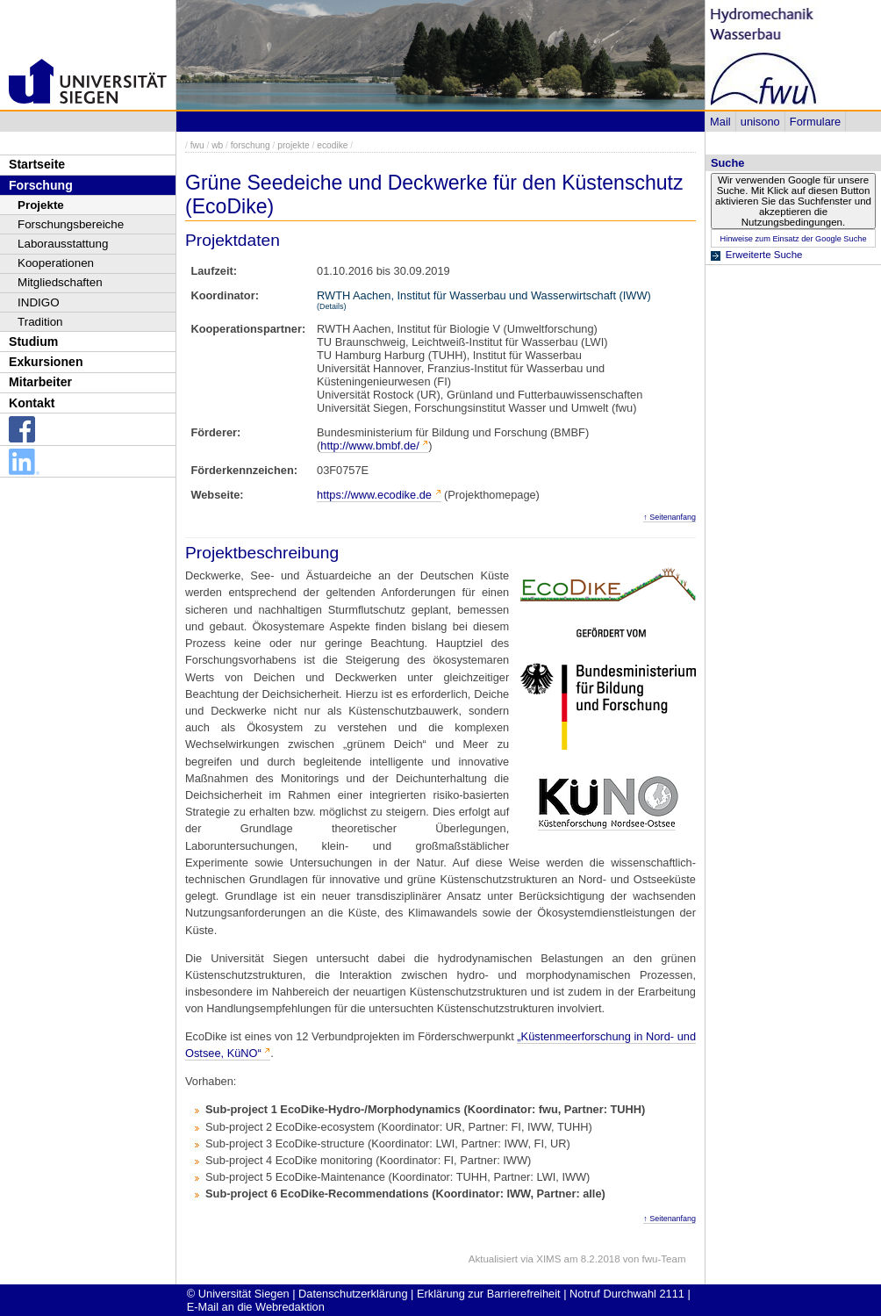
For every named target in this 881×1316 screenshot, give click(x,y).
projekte (293, 145)
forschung (250, 145)
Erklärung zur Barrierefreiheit (489, 1293)
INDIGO (39, 302)
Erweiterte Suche (764, 254)
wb (217, 145)
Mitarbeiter (40, 382)
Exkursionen (46, 362)
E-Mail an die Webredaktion (256, 1306)
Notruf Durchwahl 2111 (626, 1293)
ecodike (332, 145)
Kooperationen (56, 263)
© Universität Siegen (238, 1293)
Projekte (41, 205)
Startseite (37, 164)
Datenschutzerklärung (352, 1293)
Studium (33, 341)
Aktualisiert (493, 1259)
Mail (720, 121)
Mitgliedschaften (60, 282)
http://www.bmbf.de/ (369, 445)
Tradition (40, 321)
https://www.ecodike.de (374, 494)
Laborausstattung (63, 243)
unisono (760, 121)
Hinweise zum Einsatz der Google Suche (793, 238)
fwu (197, 145)
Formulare (815, 121)
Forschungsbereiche (71, 224)
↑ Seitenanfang (669, 517)
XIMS (548, 1259)
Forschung (41, 185)
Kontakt (31, 403)
